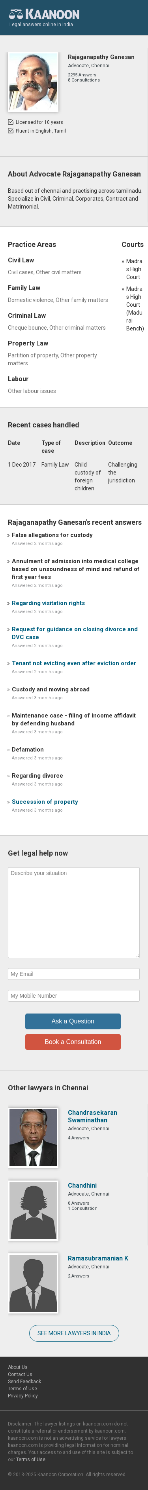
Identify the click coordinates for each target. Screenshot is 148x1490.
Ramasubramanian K (98, 1258)
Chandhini (82, 1185)
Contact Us (20, 1374)
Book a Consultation (73, 1041)
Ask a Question (73, 1021)
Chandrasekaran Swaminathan (92, 1116)
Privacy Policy (23, 1396)
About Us (18, 1367)
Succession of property (45, 801)
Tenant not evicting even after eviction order (74, 663)
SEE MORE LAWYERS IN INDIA (74, 1333)
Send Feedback (24, 1381)
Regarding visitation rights (48, 603)
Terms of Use (22, 1388)
